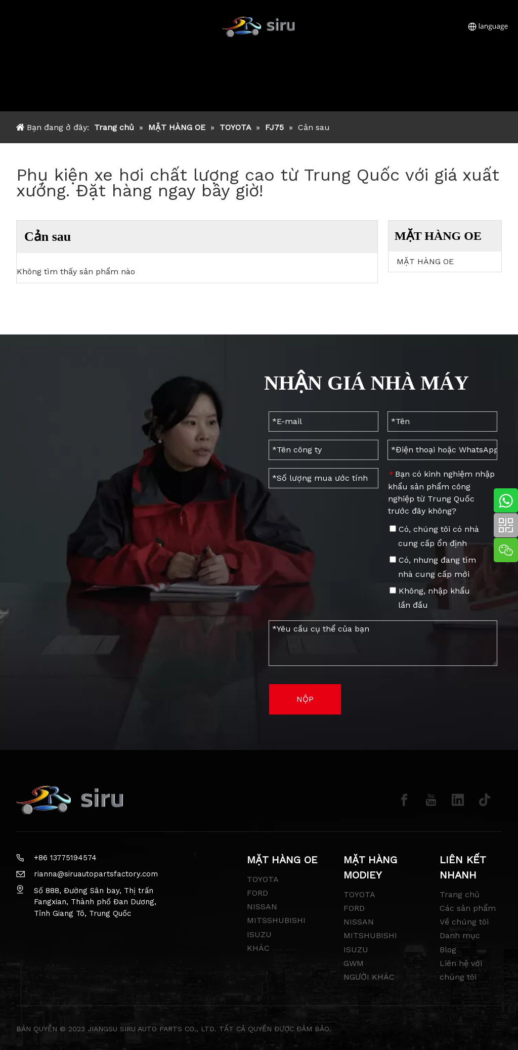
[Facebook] (404, 800)
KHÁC (258, 948)
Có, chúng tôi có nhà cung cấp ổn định (434, 536)
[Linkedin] (458, 800)
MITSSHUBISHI (276, 920)
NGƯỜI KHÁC (369, 977)
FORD (257, 893)
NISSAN (262, 906)
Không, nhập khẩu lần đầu (430, 598)
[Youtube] (431, 800)
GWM (353, 963)
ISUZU (259, 934)
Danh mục (460, 935)
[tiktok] (485, 800)
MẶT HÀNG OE (425, 261)
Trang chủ (460, 894)
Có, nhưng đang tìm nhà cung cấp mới (433, 567)
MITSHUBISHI (370, 935)
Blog (448, 949)
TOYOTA (263, 879)
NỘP (305, 699)
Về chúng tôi (464, 922)
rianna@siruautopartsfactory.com (96, 873)
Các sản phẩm (468, 908)
